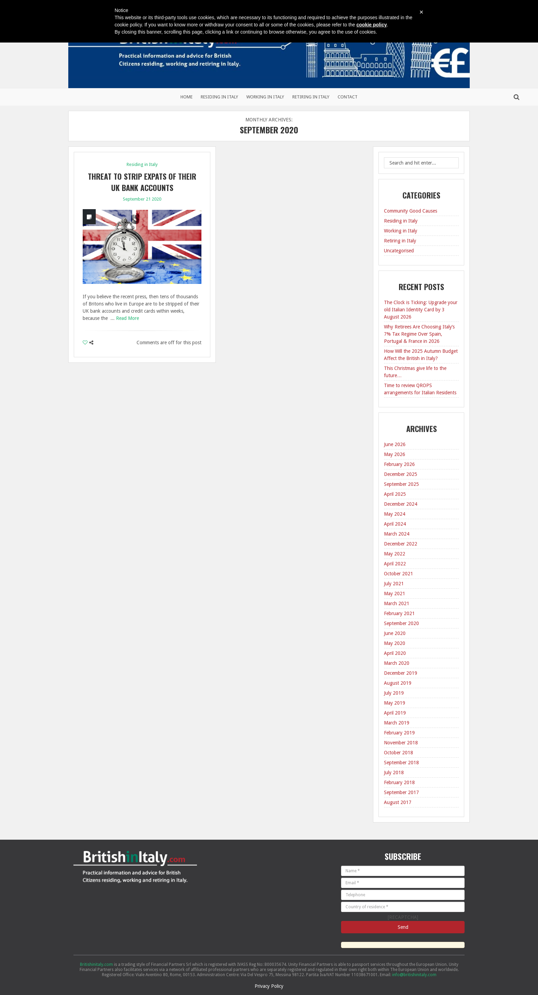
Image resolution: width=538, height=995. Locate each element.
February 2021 (399, 613)
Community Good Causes (410, 211)
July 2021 (394, 583)
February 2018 (399, 782)
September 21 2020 (142, 199)
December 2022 (400, 544)
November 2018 (401, 742)
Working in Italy (265, 96)
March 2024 (396, 534)
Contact (348, 96)
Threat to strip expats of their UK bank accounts (142, 182)
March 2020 (396, 663)
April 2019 (395, 713)
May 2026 (394, 454)
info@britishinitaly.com (414, 974)
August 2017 (397, 802)
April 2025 (395, 494)
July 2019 (394, 693)
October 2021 (398, 573)
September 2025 (401, 484)
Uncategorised (399, 250)
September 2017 (401, 792)
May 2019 (394, 703)
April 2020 (395, 653)
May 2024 (394, 514)
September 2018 (401, 762)
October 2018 (398, 752)
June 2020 (395, 633)
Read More (127, 318)
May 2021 (394, 593)
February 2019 (399, 732)
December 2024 (400, 504)
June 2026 (395, 444)
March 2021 (396, 603)
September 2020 (401, 623)
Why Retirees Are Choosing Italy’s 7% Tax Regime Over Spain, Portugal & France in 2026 (419, 334)
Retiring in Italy (310, 96)
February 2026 (399, 464)
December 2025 (400, 474)
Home (186, 96)
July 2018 (394, 772)
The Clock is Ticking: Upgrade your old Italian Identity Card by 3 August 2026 (420, 310)
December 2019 (400, 673)
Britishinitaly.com (96, 964)
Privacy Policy (269, 986)
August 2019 (397, 683)
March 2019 (396, 723)
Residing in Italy (219, 96)
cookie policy (371, 24)
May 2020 (394, 643)
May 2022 (394, 553)
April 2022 (395, 563)
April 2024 (395, 524)
